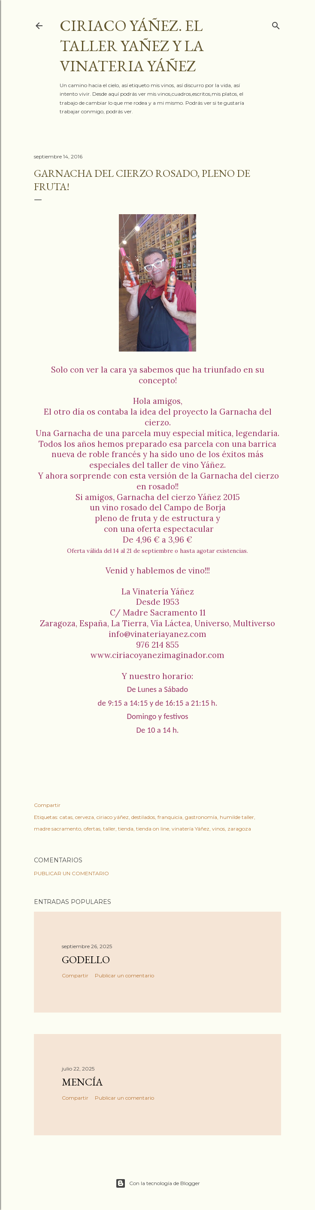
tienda (125, 828)
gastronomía (201, 817)
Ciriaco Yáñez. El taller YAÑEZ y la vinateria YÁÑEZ (132, 45)
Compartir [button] (47, 805)
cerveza (84, 817)
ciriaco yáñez (113, 817)
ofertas (92, 828)
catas (66, 817)
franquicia (170, 817)
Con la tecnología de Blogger (157, 1183)
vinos (218, 828)
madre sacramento (57, 828)
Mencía (82, 1082)
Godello (86, 959)
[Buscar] (276, 23)
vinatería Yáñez (190, 828)
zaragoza (239, 828)
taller (109, 828)
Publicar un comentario (71, 873)
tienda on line (152, 828)
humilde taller (237, 817)
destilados (143, 817)
